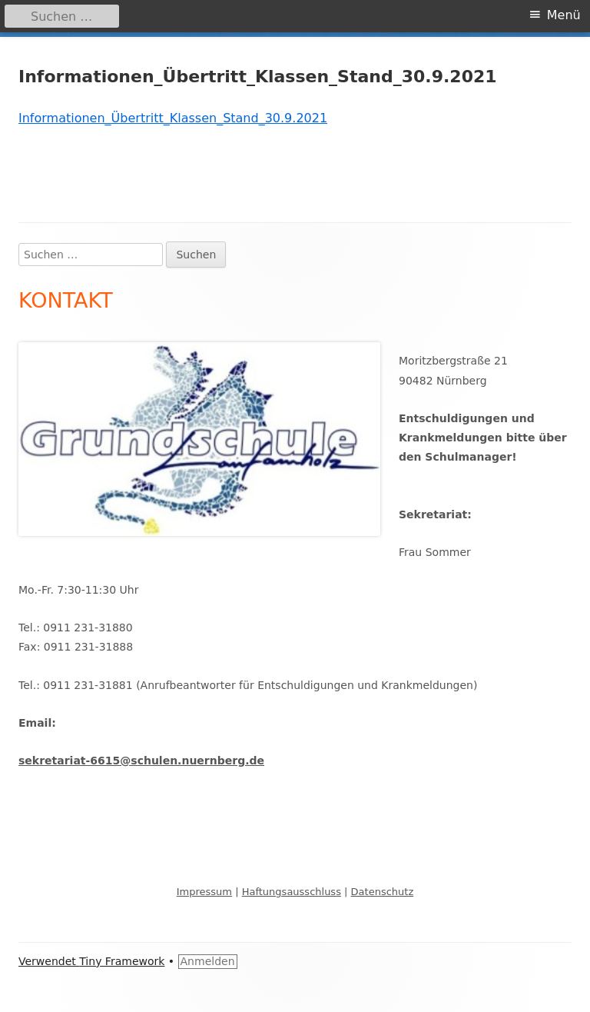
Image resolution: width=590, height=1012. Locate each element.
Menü (564, 15)
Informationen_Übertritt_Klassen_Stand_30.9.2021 (172, 118)
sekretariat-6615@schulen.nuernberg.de (141, 760)
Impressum (204, 891)
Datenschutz (382, 891)
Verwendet (48, 961)
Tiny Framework (121, 961)
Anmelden (208, 961)
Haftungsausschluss (291, 891)
